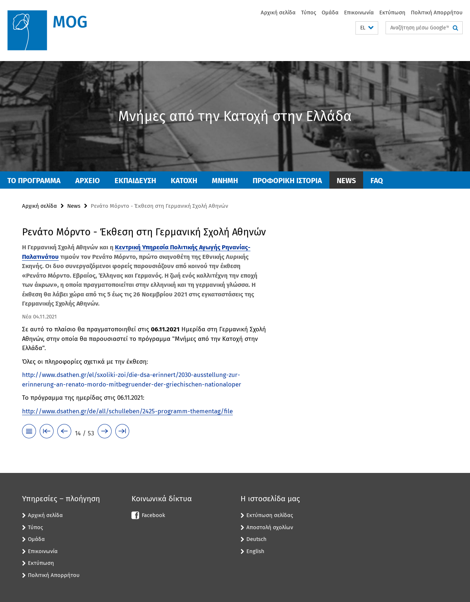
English (255, 551)
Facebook (153, 515)
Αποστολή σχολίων (269, 527)
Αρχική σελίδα (278, 12)
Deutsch (256, 539)
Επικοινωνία (359, 12)
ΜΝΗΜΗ (225, 180)
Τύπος (308, 12)
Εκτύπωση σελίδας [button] (269, 515)
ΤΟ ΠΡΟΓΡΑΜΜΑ (34, 180)
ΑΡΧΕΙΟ (87, 180)
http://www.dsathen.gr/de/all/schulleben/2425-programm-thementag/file (127, 411)
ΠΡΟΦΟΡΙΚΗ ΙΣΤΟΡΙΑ (287, 180)
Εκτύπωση (392, 12)
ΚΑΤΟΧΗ (184, 180)
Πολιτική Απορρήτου (437, 12)
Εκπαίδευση (135, 180)
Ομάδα (330, 12)
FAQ (376, 180)
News (346, 180)
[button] (366, 28)
